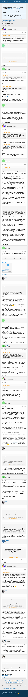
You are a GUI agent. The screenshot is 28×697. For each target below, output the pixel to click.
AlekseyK (7, 540)
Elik (6, 640)
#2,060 (25, 660)
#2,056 (25, 544)
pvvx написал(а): (6, 75)
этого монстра (14, 442)
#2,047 (25, 251)
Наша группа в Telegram (18, 17)
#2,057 (25, 569)
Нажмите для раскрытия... (14, 61)
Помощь (15, 693)
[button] (3, 1)
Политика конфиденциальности (8, 693)
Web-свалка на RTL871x (7, 675)
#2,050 (25, 349)
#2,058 (25, 595)
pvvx (3, 25)
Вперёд (19, 680)
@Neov (8, 96)
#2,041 (25, 32)
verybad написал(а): (6, 86)
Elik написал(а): (5, 663)
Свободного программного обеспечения (16, 609)
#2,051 (25, 382)
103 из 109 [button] (14, 680)
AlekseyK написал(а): (6, 572)
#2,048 (25, 282)
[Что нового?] (23, 1)
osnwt (6, 68)
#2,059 (25, 644)
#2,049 (25, 324)
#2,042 (25, 49)
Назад (9, 680)
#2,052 (25, 406)
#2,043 (25, 72)
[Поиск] (25, 1)
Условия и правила (12, 692)
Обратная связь (5, 692)
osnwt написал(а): (6, 35)
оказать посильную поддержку (13, 8)
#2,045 (25, 129)
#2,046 (25, 164)
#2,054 (25, 480)
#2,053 (25, 452)
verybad (7, 44)
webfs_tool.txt (5, 270)
